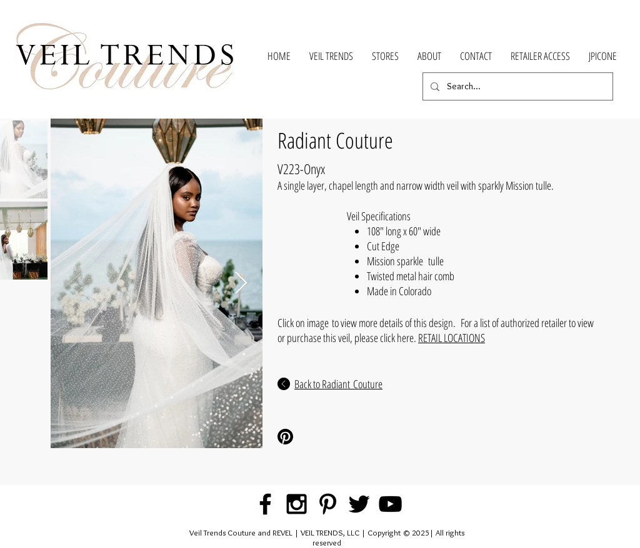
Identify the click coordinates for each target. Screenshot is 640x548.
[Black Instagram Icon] (296, 504)
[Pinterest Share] (319, 436)
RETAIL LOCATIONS (451, 337)
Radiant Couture (335, 140)
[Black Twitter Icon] (359, 504)
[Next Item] (241, 284)
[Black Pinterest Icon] (328, 504)
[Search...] (516, 86)
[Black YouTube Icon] (390, 504)
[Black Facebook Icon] (265, 504)
